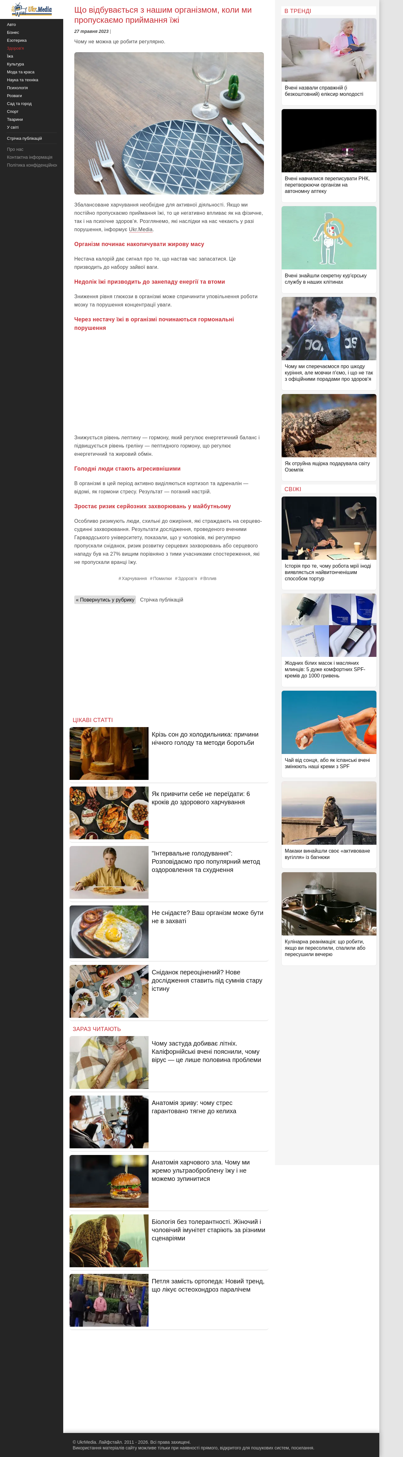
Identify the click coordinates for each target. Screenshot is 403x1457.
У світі (13, 127)
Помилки (162, 578)
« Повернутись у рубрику (105, 599)
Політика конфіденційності (34, 165)
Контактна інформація (29, 157)
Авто (11, 24)
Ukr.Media (141, 229)
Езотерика (17, 40)
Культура (15, 64)
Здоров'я (15, 48)
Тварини (15, 119)
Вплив (209, 578)
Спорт (13, 111)
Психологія (17, 87)
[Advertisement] (169, 383)
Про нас (15, 149)
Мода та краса (20, 72)
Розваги (14, 95)
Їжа (10, 56)
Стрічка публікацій (161, 599)
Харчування (134, 578)
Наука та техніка (22, 79)
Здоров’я (187, 578)
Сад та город (19, 103)
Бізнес (13, 32)
